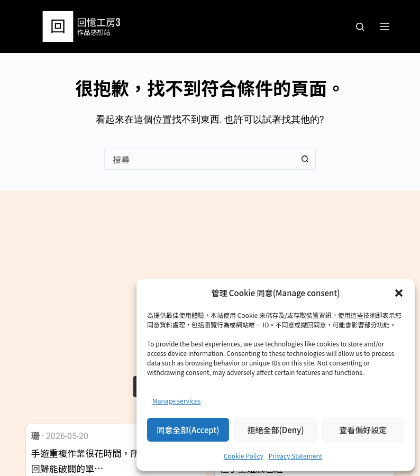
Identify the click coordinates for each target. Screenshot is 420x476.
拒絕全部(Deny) (275, 429)
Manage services (176, 400)
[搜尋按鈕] (305, 159)
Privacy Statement (295, 455)
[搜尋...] (199, 159)
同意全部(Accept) (188, 429)
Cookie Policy (243, 455)
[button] (399, 293)
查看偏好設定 (363, 429)
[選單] (385, 26)
